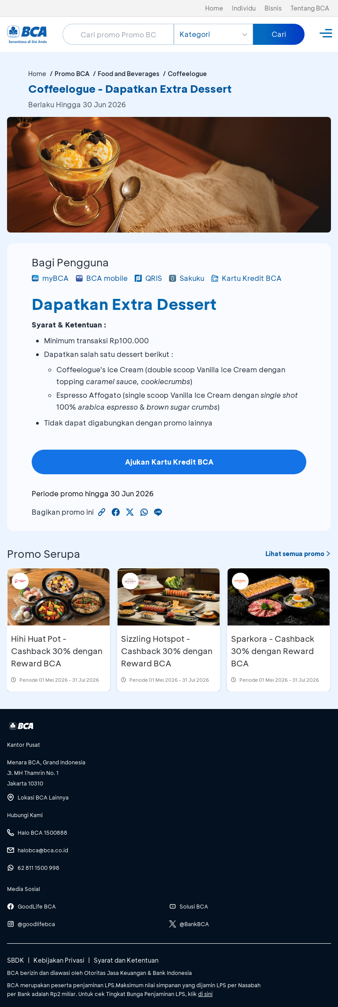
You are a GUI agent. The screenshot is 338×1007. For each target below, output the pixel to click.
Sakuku (186, 278)
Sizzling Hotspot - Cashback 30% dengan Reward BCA (167, 651)
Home (214, 8)
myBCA (50, 278)
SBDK (15, 960)
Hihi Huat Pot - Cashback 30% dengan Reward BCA (57, 651)
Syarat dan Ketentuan (126, 960)
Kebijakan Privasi (58, 960)
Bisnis (273, 8)
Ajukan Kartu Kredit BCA (169, 461)
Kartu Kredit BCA (246, 278)
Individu (244, 8)
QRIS (148, 278)
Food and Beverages (128, 73)
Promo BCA (72, 73)
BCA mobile (102, 278)
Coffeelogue (187, 73)
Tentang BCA (309, 8)
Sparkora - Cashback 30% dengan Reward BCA (272, 651)
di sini (205, 993)
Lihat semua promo (298, 553)
